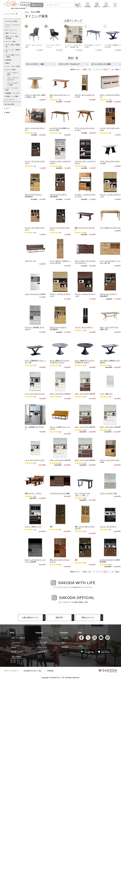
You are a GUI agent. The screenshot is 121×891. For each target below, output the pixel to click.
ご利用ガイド (42, 638)
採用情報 (65, 647)
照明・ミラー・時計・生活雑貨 (13, 37)
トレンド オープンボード (108, 526)
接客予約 (59, 618)
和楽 (51, 526)
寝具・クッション (11, 33)
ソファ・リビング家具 (13, 66)
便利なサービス (88, 618)
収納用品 (8, 60)
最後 (117, 69)
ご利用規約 (50, 671)
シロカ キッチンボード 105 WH (35, 294)
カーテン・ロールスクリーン (13, 26)
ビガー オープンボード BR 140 (85, 427)
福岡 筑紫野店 (17, 656)
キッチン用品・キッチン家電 (13, 56)
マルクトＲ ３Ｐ (30, 261)
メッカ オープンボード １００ (34, 394)
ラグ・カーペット (11, 30)
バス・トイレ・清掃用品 (13, 51)
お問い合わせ (42, 647)
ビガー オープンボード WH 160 (60, 460)
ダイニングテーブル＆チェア (69, 64)
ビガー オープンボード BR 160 (85, 460)
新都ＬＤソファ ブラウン (33, 493)
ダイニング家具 (10, 69)
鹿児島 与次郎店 (17, 652)
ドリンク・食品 (10, 41)
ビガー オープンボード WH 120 (60, 394)
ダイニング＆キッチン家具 (12, 84)
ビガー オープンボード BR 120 (85, 394)
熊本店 (14, 647)
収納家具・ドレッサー (13, 93)
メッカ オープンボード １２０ (34, 460)
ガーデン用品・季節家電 (13, 46)
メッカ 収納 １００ (106, 394)
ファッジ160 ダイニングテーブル (110, 228)
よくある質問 (42, 642)
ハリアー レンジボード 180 (108, 493)
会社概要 (65, 638)
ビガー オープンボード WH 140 (110, 427)
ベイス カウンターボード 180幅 (59, 493)
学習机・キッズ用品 (12, 96)
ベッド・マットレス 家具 (13, 89)
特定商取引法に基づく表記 (33, 671)
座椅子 (8, 63)
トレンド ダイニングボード (84, 327)
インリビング (10, 99)
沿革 (63, 642)
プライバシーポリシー (11, 671)
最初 (85, 69)
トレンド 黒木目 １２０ (33, 526)
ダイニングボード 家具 (35, 64)
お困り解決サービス (30, 618)
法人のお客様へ (43, 652)
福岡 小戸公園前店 (18, 638)
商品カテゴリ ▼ (37, 5)
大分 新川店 (16, 642)
